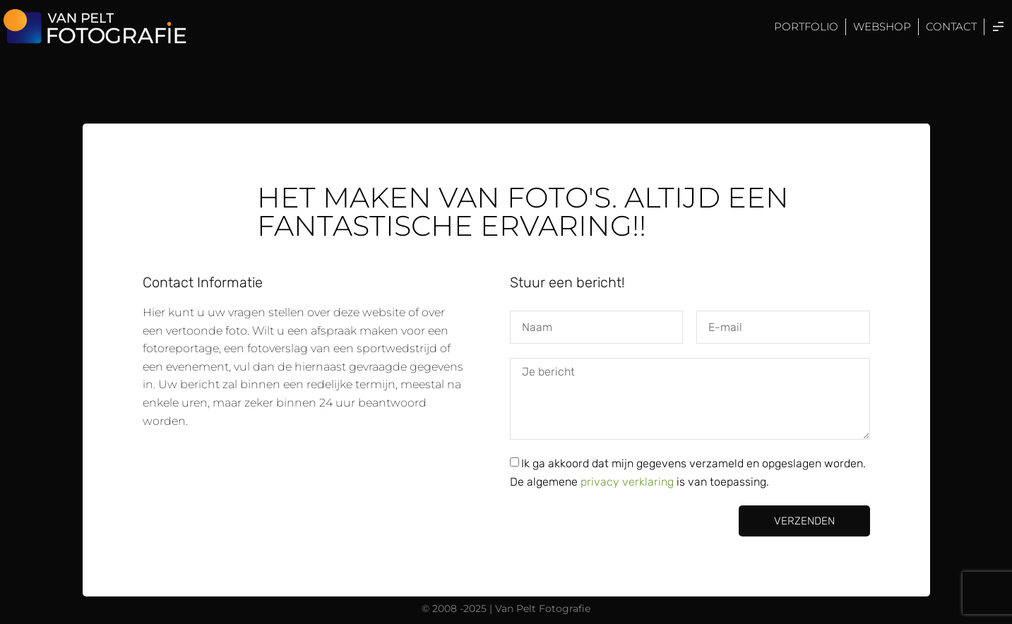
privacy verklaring (629, 481)
